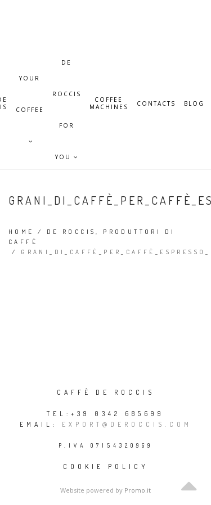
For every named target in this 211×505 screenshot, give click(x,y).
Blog (194, 103)
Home (21, 232)
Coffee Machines (108, 103)
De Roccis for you (66, 68)
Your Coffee (30, 84)
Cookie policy (106, 466)
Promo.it (137, 490)
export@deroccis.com (127, 424)
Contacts (156, 103)
